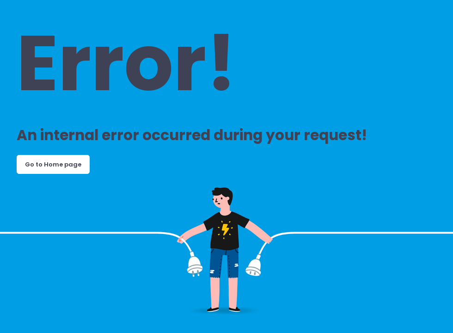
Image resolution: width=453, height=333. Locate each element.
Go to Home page (53, 164)
